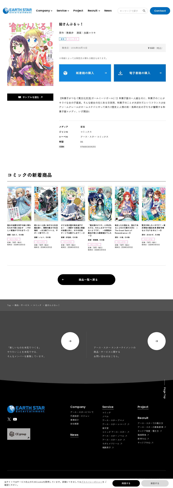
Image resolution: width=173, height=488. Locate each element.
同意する (126, 483)
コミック (37, 305)
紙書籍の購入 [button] (85, 73)
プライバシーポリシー (91, 481)
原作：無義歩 (66, 32)
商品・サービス (22, 305)
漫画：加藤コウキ (86, 32)
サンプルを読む (29, 97)
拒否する (155, 483)
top (9, 305)
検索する (145, 11)
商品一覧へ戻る (80, 279)
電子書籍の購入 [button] (139, 73)
